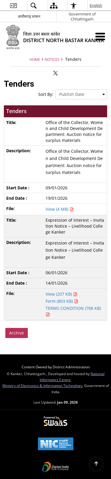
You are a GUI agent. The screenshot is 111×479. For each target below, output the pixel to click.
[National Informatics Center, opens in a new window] (55, 444)
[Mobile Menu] (100, 36)
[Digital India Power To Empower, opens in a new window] (56, 467)
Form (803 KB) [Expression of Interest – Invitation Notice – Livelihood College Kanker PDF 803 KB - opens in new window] (62, 301)
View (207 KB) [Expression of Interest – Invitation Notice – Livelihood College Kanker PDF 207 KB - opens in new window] (61, 294)
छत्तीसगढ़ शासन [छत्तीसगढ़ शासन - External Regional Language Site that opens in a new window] (29, 16)
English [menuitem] (96, 5)
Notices (52, 59)
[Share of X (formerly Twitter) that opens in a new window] (55, 73)
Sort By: (45, 94)
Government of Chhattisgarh (82, 16)
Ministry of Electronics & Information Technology (42, 385)
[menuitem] (13, 5)
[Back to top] (96, 464)
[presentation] (81, 94)
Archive (16, 333)
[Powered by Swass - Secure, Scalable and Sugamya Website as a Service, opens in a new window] (55, 421)
